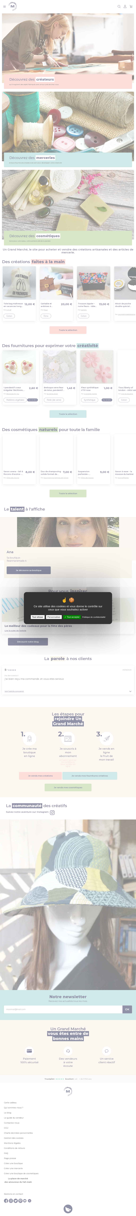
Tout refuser (37, 617)
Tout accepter (72, 617)
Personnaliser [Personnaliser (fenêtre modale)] (53, 617)
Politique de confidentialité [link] (93, 617)
